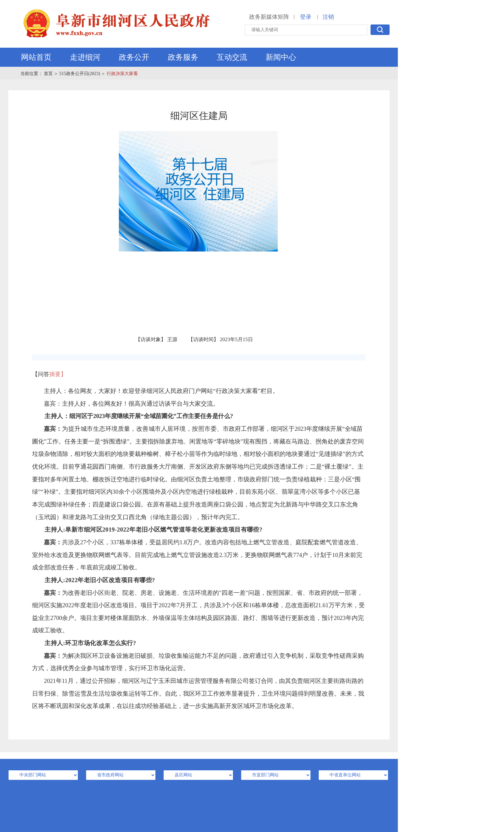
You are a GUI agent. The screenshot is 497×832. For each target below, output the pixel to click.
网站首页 (36, 57)
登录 (305, 17)
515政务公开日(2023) (79, 73)
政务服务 (183, 57)
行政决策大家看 (122, 73)
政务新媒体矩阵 (269, 17)
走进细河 (85, 57)
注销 (328, 17)
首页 (48, 73)
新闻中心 (281, 57)
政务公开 (134, 57)
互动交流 (232, 57)
